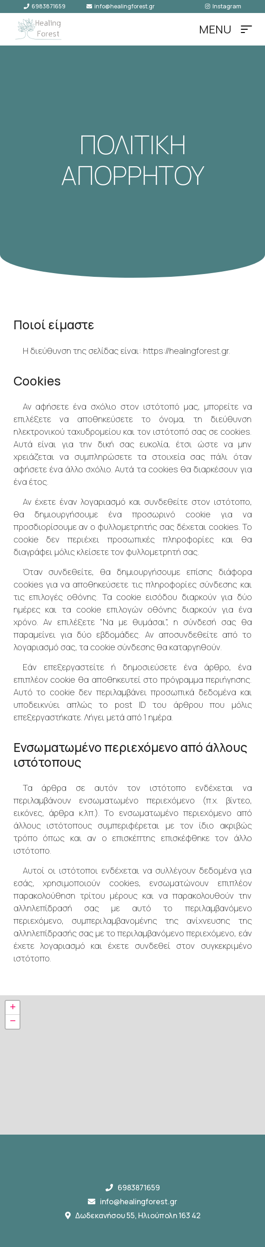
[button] (13, 1008)
